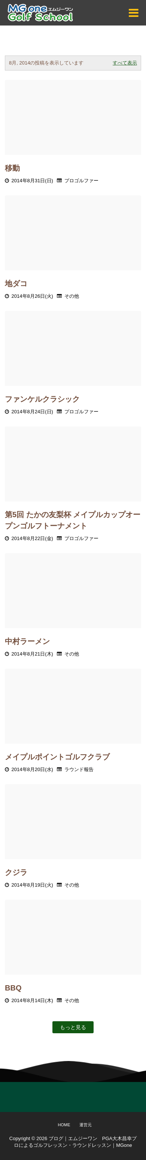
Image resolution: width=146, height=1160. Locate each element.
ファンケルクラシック (42, 399)
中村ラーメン (27, 641)
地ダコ (16, 283)
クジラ (16, 872)
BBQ (13, 988)
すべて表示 (125, 63)
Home (64, 1124)
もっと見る (73, 1027)
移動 (12, 168)
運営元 (85, 1124)
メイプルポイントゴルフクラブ (57, 757)
